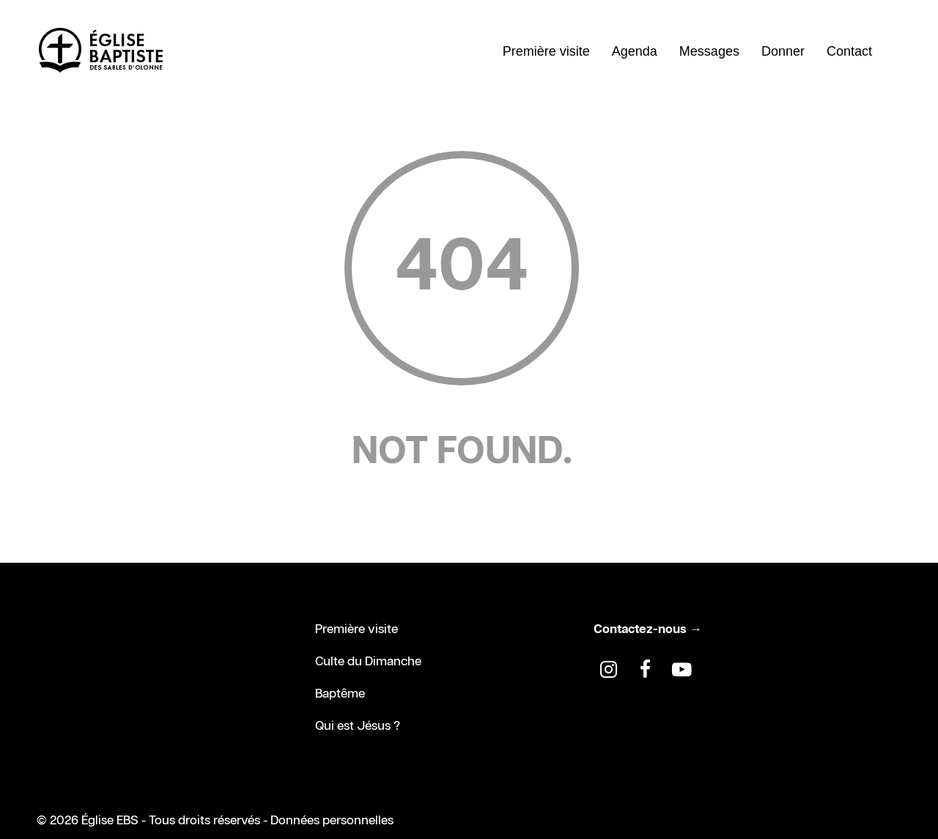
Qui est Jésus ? (357, 726)
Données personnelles (332, 820)
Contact (849, 51)
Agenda (634, 51)
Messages (709, 51)
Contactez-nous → (648, 629)
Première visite (546, 51)
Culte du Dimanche (368, 661)
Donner (783, 51)
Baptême (340, 694)
